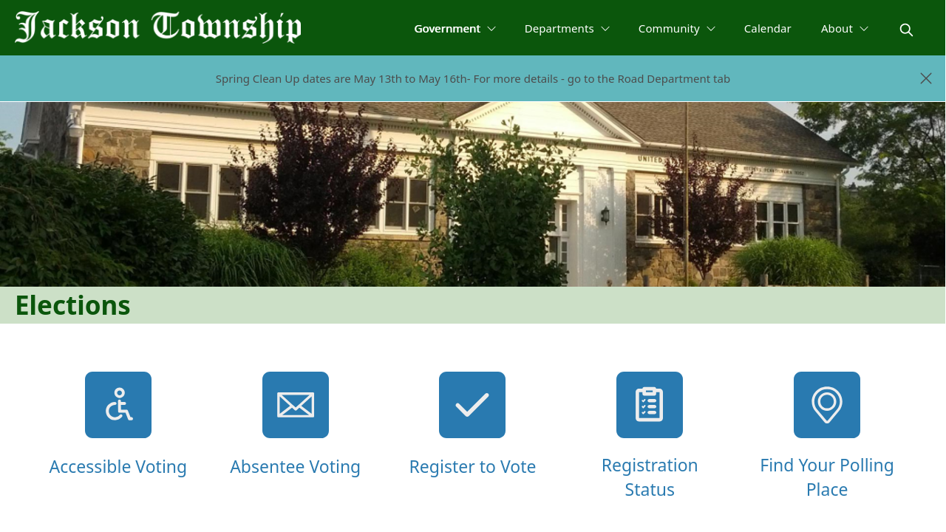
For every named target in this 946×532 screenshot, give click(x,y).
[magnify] (906, 30)
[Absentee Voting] (295, 437)
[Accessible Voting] (118, 437)
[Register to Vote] (473, 437)
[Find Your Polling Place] (827, 437)
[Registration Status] (649, 437)
